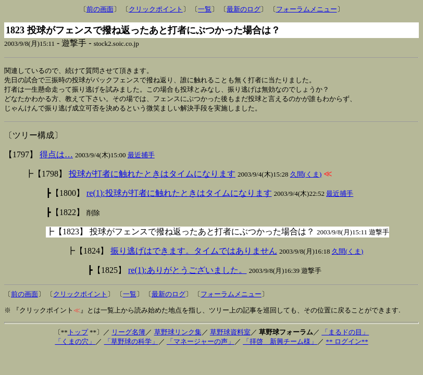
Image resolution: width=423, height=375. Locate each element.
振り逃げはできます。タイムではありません (193, 253)
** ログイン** (347, 344)
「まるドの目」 (345, 335)
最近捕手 (141, 157)
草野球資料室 (230, 335)
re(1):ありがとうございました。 (187, 272)
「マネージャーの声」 (200, 344)
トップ (78, 335)
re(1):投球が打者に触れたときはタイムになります (179, 195)
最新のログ (243, 9)
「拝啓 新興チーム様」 (280, 344)
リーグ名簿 (128, 335)
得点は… (56, 157)
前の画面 (100, 9)
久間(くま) (306, 177)
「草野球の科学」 (131, 344)
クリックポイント (156, 9)
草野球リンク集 (178, 335)
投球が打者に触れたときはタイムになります (152, 176)
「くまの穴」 (75, 344)
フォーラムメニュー (306, 9)
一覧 (205, 9)
